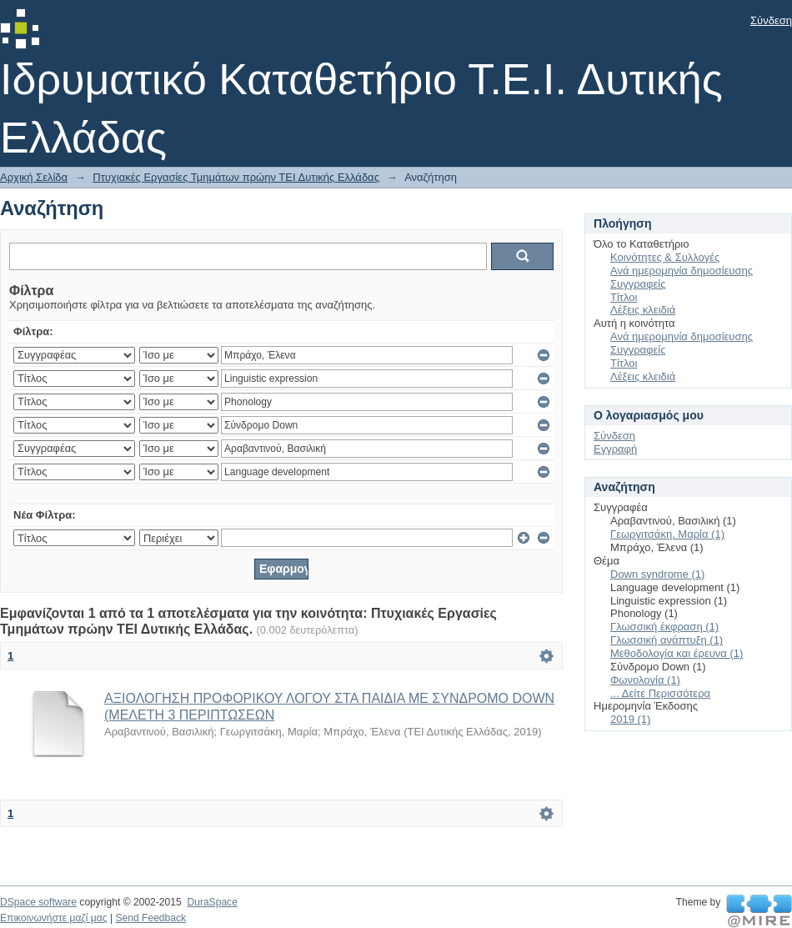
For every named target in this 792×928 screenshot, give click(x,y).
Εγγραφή (615, 449)
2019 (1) (630, 719)
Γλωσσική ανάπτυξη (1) (666, 640)
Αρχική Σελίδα (34, 177)
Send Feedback (150, 918)
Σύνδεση (771, 20)
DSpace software (38, 902)
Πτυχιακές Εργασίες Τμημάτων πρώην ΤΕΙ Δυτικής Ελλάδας (236, 177)
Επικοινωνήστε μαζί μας (54, 918)
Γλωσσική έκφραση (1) (664, 626)
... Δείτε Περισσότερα (660, 693)
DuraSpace (212, 902)
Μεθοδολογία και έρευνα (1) (676, 653)
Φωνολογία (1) (645, 680)
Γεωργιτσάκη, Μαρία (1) (667, 534)
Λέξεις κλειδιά (642, 309)
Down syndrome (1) (657, 574)
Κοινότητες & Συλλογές (664, 257)
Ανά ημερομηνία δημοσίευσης (681, 270)
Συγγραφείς (637, 284)
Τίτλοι (623, 297)
